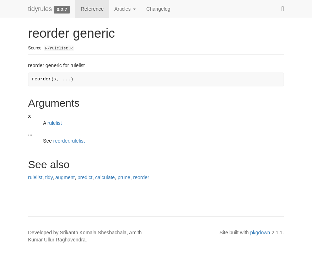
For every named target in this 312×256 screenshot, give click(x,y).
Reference (92, 9)
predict (84, 177)
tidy (49, 177)
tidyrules (40, 8)
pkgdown (260, 232)
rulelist (54, 123)
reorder (141, 177)
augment (65, 177)
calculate (105, 177)
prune (124, 177)
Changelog (158, 9)
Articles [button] (125, 9)
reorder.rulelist (69, 141)
